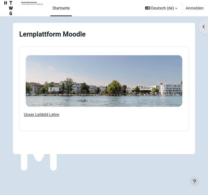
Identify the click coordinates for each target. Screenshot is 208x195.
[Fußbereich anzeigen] (194, 181)
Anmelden (195, 8)
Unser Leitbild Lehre (41, 114)
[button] (161, 8)
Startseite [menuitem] (61, 8)
